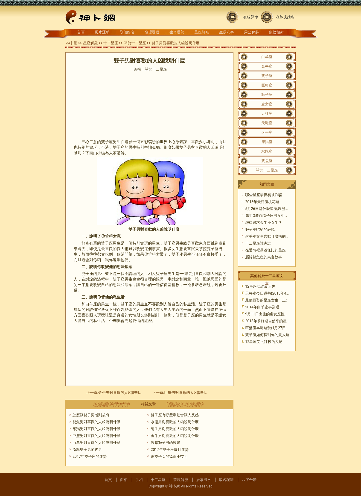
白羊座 (266, 57)
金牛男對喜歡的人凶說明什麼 (122, 392)
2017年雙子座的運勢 (90, 456)
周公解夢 (251, 32)
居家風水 (203, 480)
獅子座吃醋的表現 (260, 229)
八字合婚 (249, 480)
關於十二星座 (135, 43)
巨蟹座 (266, 85)
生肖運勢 (176, 32)
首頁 (81, 32)
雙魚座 (266, 161)
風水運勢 (102, 32)
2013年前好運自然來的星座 (267, 321)
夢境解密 (180, 480)
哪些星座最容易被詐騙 (263, 195)
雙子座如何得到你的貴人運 (267, 335)
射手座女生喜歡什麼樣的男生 (269, 236)
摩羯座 (266, 142)
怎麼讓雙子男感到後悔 (91, 415)
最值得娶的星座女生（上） (267, 300)
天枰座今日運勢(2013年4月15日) (272, 293)
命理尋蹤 (152, 32)
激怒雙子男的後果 (87, 449)
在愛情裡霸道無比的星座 (265, 250)
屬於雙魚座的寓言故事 (263, 257)
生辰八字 (226, 32)
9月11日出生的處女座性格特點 (270, 314)
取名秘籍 (226, 480)
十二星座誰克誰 (258, 243)
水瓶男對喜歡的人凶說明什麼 (175, 422)
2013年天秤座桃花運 (262, 202)
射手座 (266, 132)
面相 (123, 480)
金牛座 (266, 66)
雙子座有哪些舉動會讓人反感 (175, 415)
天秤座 (266, 113)
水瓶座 (266, 151)
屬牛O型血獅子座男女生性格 (268, 215)
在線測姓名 (285, 17)
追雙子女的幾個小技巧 (169, 456)
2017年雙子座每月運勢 (170, 449)
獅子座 (266, 94)
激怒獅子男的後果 (165, 442)
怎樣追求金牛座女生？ (263, 222)
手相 (139, 480)
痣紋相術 (276, 32)
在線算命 (250, 17)
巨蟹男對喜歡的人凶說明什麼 (188, 392)
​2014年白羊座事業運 (262, 307)
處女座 (266, 104)
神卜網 (71, 43)
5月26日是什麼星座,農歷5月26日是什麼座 (279, 209)
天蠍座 (266, 123)
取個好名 (127, 32)
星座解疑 (201, 32)
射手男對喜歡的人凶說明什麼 (175, 429)
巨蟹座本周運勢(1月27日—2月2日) (273, 328)
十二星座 (110, 43)
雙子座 (266, 76)
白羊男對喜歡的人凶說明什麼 (96, 442)
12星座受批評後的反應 (263, 342)
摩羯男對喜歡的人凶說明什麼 (96, 429)
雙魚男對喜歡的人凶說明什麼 (96, 422)
